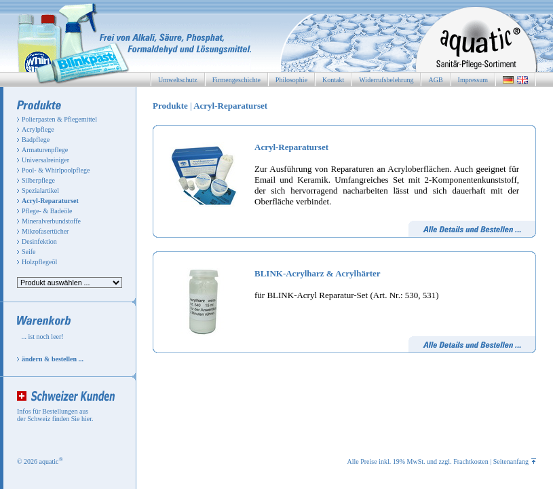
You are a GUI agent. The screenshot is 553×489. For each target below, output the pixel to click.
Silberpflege (38, 180)
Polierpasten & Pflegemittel (59, 119)
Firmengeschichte (236, 80)
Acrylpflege (38, 129)
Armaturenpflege (45, 149)
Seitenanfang (514, 461)
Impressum (473, 80)
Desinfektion (39, 241)
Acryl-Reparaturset (291, 147)
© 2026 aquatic (40, 461)
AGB (435, 80)
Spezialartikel (40, 190)
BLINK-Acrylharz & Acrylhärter (317, 273)
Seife (29, 251)
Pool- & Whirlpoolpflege (56, 170)
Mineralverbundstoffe (51, 221)
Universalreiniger (45, 160)
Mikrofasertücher (45, 231)
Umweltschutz (177, 80)
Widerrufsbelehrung (386, 80)
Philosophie (291, 80)
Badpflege (36, 139)
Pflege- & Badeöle (47, 211)
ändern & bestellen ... (52, 359)
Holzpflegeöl (39, 262)
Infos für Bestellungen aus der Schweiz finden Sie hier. (55, 415)
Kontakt (333, 80)
